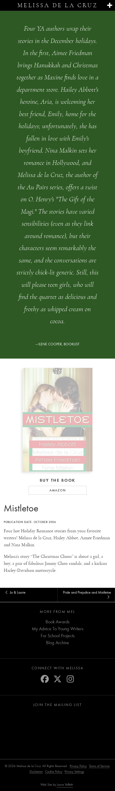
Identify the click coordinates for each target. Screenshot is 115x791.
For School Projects (58, 635)
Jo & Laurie (15, 592)
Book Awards (57, 621)
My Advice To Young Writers (57, 628)
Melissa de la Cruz (57, 5)
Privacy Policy (78, 766)
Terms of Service (99, 766)
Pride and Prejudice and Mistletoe (87, 594)
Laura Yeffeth (65, 784)
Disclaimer (36, 772)
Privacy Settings (74, 772)
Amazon (57, 490)
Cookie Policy (53, 772)
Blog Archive (57, 642)
